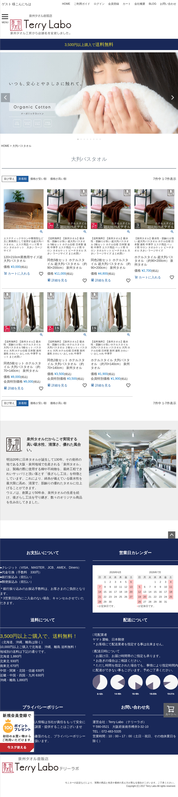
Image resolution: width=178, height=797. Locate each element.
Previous (5, 97)
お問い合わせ (168, 3)
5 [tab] (91, 139)
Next (172, 97)
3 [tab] (84, 139)
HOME (66, 3)
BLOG (152, 3)
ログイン (99, 3)
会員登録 (113, 3)
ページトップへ (171, 535)
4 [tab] (88, 139)
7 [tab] (97, 139)
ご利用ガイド (82, 3)
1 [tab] (78, 139)
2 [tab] (81, 139)
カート (127, 3)
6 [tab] (94, 139)
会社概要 (139, 3)
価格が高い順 (58, 178)
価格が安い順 (38, 178)
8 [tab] (100, 139)
